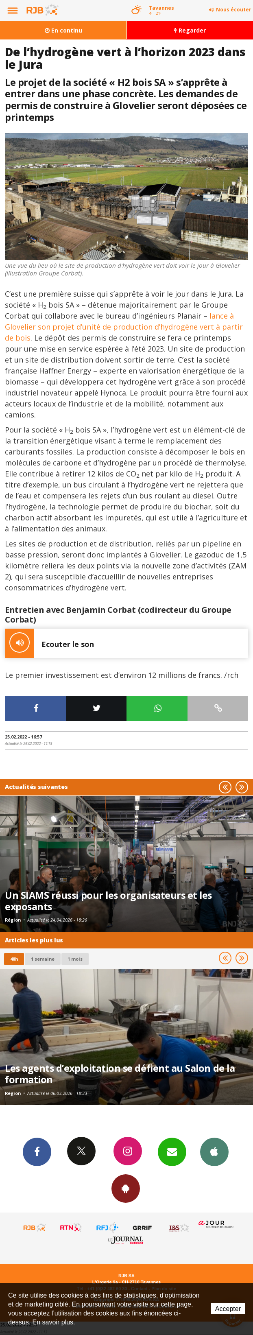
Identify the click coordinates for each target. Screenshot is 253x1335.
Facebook (37, 1151)
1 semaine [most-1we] (43, 959)
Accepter (228, 1308)
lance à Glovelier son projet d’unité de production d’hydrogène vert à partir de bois (124, 327)
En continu (63, 30)
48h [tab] (14, 959)
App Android (125, 1188)
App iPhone (214, 1151)
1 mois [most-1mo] (75, 959)
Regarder (190, 30)
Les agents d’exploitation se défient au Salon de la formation (120, 1074)
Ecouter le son (49, 643)
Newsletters (172, 1151)
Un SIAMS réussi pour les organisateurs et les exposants (108, 901)
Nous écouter (233, 9)
